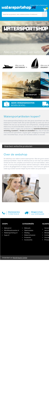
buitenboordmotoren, (41, 129)
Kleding (26, 233)
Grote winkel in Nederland (38, 5)
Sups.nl (6, 235)
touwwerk (14, 131)
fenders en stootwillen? (27, 131)
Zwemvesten (28, 230)
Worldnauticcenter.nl (11, 230)
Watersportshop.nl (10, 233)
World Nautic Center (20, 258)
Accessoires (28, 240)
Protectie (27, 237)
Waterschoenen (29, 235)
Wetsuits (27, 228)
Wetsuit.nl (7, 228)
